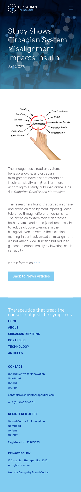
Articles (15, 353)
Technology (18, 347)
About (13, 327)
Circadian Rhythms (24, 334)
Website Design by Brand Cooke (28, 472)
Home (12, 321)
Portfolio (17, 340)
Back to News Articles (31, 276)
